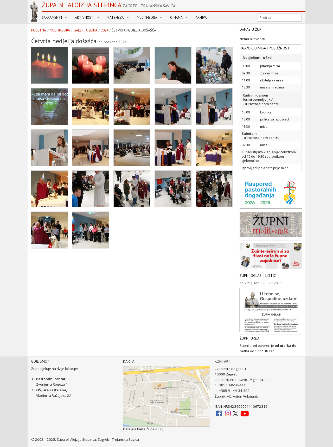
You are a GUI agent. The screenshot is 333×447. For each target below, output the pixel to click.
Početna (38, 30)
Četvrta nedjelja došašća (134, 30)
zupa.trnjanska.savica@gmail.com (241, 379)
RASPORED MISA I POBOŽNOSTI (265, 48)
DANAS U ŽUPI (251, 29)
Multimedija (147, 17)
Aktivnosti (84, 17)
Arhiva (201, 17)
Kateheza (115, 17)
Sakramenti (52, 17)
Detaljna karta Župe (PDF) (143, 429)
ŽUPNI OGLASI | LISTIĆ (258, 275)
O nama (176, 17)
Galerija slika (85, 30)
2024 (104, 30)
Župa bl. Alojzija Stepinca (108, 5)
